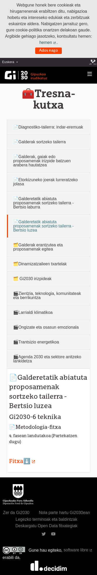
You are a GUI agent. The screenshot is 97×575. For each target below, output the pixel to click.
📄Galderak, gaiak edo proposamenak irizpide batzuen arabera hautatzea (42, 160)
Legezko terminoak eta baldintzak (46, 519)
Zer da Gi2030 (16, 512)
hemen (47, 42)
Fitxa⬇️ (22, 461)
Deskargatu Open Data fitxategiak (46, 526)
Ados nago (48, 50)
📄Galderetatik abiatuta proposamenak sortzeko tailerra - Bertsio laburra (43, 203)
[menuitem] (11, 62)
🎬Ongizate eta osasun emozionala (46, 327)
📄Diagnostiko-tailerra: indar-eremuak (48, 127)
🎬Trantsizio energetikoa (36, 342)
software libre (78, 550)
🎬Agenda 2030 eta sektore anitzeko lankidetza (47, 359)
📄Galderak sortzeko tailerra (39, 142)
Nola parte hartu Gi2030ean (64, 512)
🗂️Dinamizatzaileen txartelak (40, 264)
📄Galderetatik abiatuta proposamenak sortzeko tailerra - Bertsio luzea (43, 226)
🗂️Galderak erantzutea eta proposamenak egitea (38, 247)
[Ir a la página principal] (26, 75)
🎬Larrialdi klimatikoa (33, 312)
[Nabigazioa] (89, 74)
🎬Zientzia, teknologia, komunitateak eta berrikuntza (47, 295)
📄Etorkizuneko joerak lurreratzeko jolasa (45, 182)
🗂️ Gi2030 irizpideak (32, 278)
